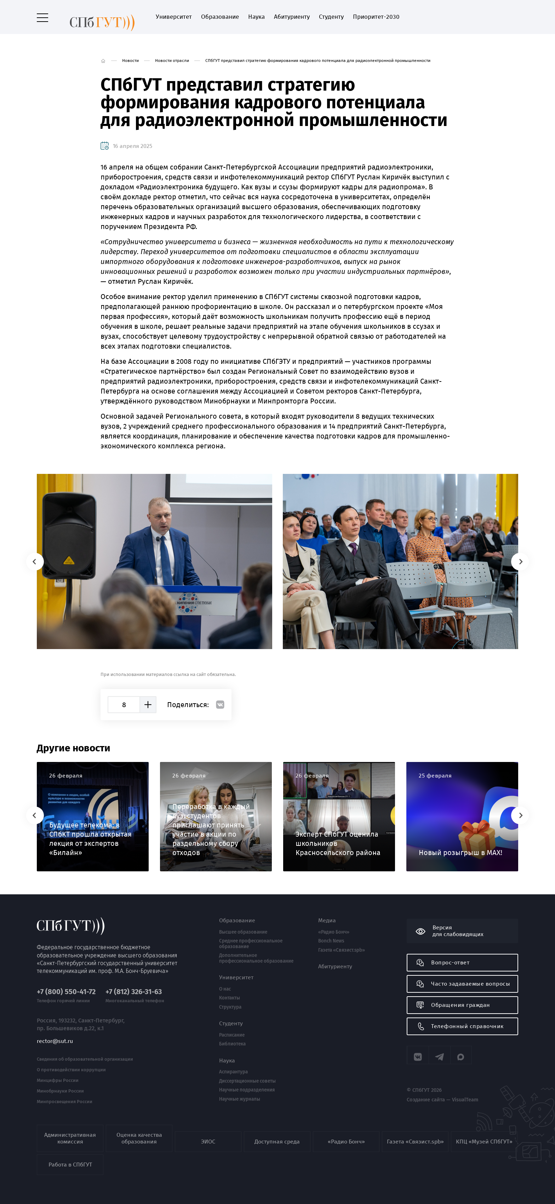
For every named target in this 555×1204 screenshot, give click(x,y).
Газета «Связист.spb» (341, 950)
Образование (212, 17)
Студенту (323, 17)
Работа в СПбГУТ (70, 1164)
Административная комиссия (70, 1138)
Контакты (229, 998)
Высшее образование (243, 932)
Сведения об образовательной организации (85, 1056)
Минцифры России (58, 1078)
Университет (166, 17)
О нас (225, 989)
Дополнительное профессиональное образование (256, 958)
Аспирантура (233, 1072)
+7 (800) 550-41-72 (66, 989)
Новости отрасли (172, 60)
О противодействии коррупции (71, 1067)
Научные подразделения (247, 1090)
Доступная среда (277, 1141)
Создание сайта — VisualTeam (438, 1098)
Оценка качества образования (139, 1138)
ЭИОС (208, 1141)
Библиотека (232, 1044)
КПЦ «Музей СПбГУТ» (484, 1141)
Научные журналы (239, 1099)
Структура (230, 1007)
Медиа (327, 920)
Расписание (232, 1035)
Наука (248, 17)
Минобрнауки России (60, 1088)
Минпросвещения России (64, 1099)
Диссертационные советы (247, 1081)
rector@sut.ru (55, 1038)
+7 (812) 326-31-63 (133, 989)
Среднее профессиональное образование (250, 943)
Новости (130, 60)
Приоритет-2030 (368, 17)
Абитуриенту (284, 17)
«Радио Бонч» (333, 932)
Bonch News (331, 941)
